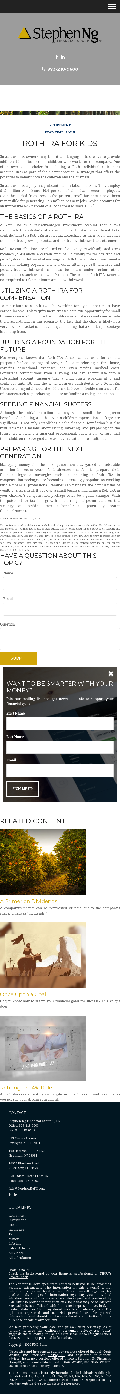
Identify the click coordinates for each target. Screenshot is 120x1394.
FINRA (52, 1355)
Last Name (15, 737)
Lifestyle (15, 1243)
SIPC (61, 1355)
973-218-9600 (60, 69)
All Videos (16, 1253)
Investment (17, 1220)
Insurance (16, 1229)
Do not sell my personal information (44, 1337)
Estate (13, 1225)
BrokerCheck (18, 1277)
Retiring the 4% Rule (26, 1088)
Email (8, 599)
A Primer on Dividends (28, 901)
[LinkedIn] (63, 57)
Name (8, 573)
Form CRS (24, 1270)
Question (7, 624)
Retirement (17, 1215)
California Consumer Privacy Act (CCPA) (78, 1330)
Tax (11, 1234)
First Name (15, 713)
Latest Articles (19, 1248)
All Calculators (20, 1257)
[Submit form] (18, 658)
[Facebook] (56, 57)
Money (14, 1239)
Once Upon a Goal (23, 994)
